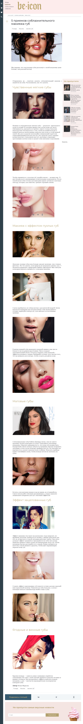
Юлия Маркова (19, 15)
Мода (7, 2)
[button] (1, 3)
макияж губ (29, 28)
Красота (7, 4)
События (8, 8)
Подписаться (52, 715)
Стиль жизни (9, 6)
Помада (14, 28)
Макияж (21, 28)
